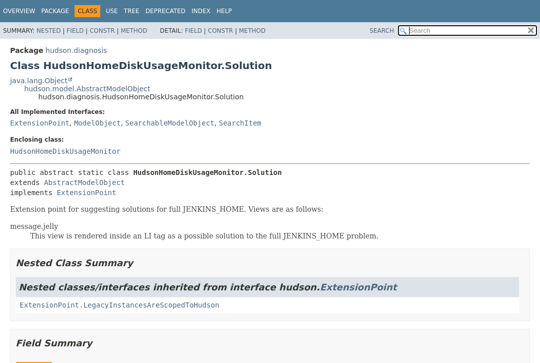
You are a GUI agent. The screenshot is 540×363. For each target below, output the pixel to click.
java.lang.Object (39, 81)
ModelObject (97, 123)
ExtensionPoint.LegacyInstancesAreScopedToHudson (119, 305)
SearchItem (240, 123)
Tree (132, 11)
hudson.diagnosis (76, 50)
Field (75, 30)
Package (55, 11)
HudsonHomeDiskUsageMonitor (65, 151)
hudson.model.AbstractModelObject (87, 89)
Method (134, 30)
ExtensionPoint (40, 123)
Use (112, 11)
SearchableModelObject (170, 123)
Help (224, 11)
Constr (102, 30)
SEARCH (382, 30)
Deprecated (166, 11)
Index (201, 11)
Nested (48, 30)
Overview (19, 11)
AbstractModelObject (84, 182)
